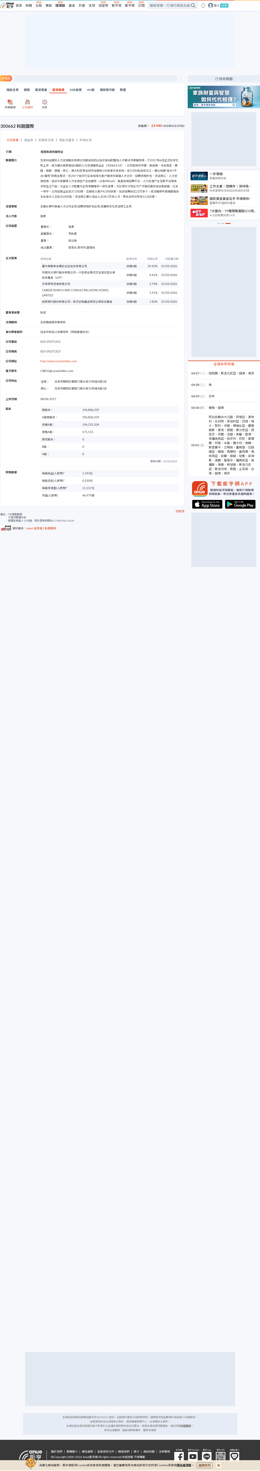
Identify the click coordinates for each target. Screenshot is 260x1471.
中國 (227, 425)
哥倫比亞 (239, 425)
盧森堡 (240, 447)
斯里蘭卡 (215, 447)
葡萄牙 (228, 460)
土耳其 (243, 469)
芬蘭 (221, 434)
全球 (92, 5)
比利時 (219, 421)
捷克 (221, 430)
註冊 (224, 5)
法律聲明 (164, 1451)
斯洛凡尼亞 (228, 373)
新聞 (29, 5)
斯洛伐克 (221, 469)
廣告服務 (87, 1451)
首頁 (19, 5)
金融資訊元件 (105, 1451)
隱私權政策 (184, 1465)
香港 (248, 434)
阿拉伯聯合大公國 (221, 417)
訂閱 (141, 5)
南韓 (248, 443)
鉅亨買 (116, 5)
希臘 (239, 434)
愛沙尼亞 (242, 430)
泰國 (233, 469)
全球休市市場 (223, 364)
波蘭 (218, 460)
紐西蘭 (213, 373)
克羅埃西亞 (216, 438)
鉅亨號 (130, 5)
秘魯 (242, 456)
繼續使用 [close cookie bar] (205, 1465)
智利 (218, 425)
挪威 (233, 456)
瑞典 (221, 464)
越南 (242, 373)
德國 (230, 430)
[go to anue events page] (203, 5)
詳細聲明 (186, 1425)
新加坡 (231, 464)
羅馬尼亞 (242, 460)
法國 (230, 434)
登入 (217, 5)
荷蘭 (224, 456)
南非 (251, 373)
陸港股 (60, 5)
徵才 (136, 1451)
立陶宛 (228, 447)
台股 (39, 5)
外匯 (82, 5)
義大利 (237, 443)
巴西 (245, 421)
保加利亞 (233, 421)
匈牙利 (231, 438)
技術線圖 (226, 79)
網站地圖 (149, 1451)
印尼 (242, 438)
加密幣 (103, 5)
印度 (218, 443)
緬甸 (212, 407)
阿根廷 (240, 417)
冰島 (227, 443)
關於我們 (56, 1451)
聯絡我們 (123, 1451)
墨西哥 (243, 451)
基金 (72, 5)
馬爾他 (231, 451)
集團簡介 (72, 1451)
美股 (48, 5)
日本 (212, 396)
